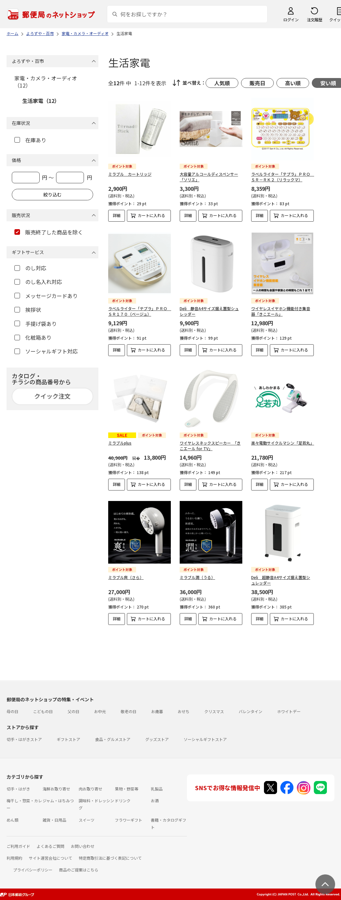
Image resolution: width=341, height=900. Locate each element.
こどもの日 (43, 711)
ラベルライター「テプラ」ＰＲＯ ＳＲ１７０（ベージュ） (139, 311)
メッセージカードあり (46, 296)
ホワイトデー (289, 711)
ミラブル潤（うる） (197, 577)
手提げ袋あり (35, 324)
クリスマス (214, 711)
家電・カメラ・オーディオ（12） (45, 81)
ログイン (290, 19)
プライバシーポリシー (32, 869)
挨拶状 (27, 309)
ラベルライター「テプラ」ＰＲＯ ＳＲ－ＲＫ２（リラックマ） (282, 176)
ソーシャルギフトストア (205, 739)
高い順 (293, 83)
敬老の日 (128, 711)
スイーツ (86, 820)
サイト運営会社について (50, 858)
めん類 (12, 820)
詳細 (117, 215)
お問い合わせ (82, 846)
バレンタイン (250, 711)
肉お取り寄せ (90, 788)
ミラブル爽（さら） (126, 577)
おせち (184, 711)
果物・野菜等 (126, 788)
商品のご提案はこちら (78, 869)
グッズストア (157, 739)
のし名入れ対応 (38, 282)
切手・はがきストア (24, 739)
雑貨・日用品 (54, 820)
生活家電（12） (41, 101)
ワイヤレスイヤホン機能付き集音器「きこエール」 (280, 311)
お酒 (155, 800)
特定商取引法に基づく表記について (110, 858)
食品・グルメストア (112, 739)
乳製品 (157, 788)
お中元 (100, 711)
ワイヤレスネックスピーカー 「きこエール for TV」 (210, 445)
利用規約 (14, 858)
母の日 (12, 711)
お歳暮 (157, 711)
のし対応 (30, 268)
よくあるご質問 (50, 846)
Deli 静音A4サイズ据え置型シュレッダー (209, 311)
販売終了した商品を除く (48, 232)
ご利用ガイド (18, 846)
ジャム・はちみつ (58, 800)
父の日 (73, 711)
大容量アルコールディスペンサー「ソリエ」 (209, 176)
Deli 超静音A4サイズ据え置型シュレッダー (280, 580)
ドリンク (122, 800)
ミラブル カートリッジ (129, 174)
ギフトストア (68, 739)
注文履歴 (314, 19)
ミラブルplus (119, 443)
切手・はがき (18, 788)
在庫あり (30, 140)
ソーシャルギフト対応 (46, 351)
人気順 (222, 83)
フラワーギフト (128, 820)
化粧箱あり (32, 337)
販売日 (257, 83)
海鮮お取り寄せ (56, 788)
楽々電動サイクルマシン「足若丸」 (282, 443)
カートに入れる (151, 215)
